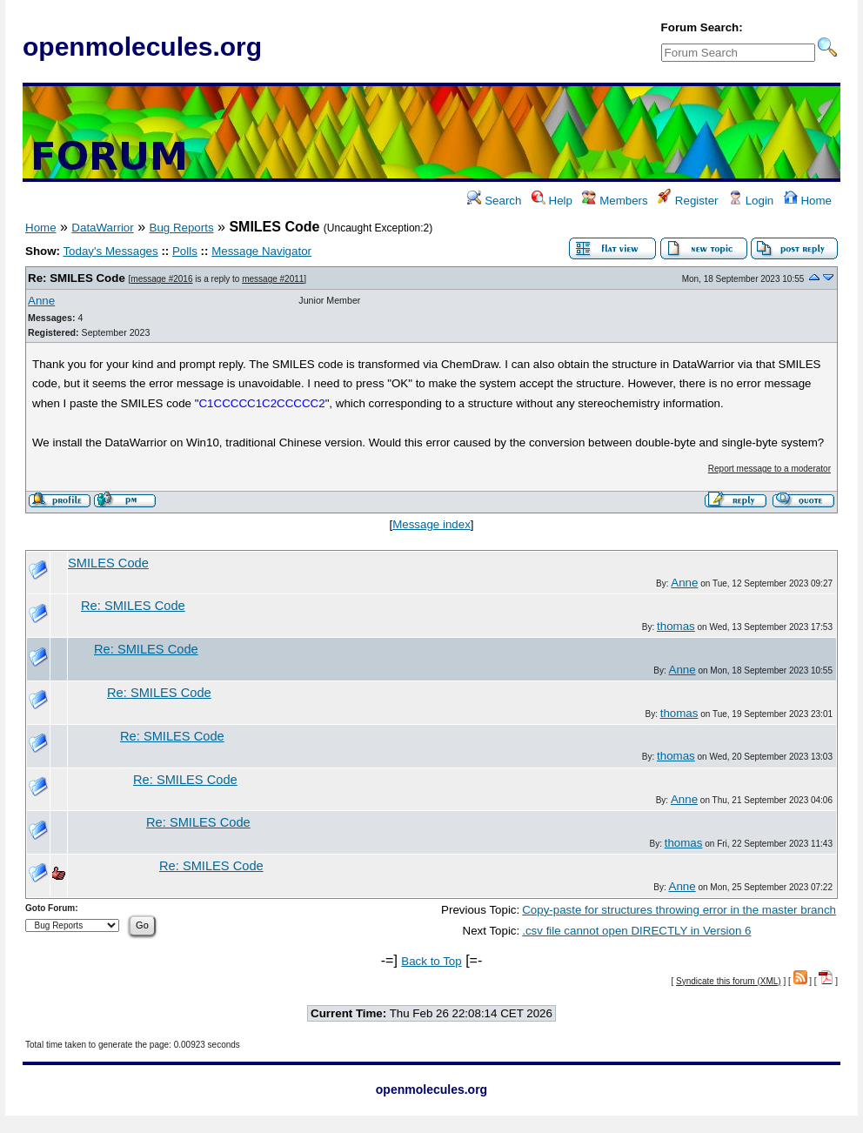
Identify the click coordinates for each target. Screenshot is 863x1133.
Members (614, 200)
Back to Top (431, 961)
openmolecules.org (142, 46)
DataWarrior (102, 227)
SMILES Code (108, 563)
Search (494, 200)
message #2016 (161, 279)
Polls (184, 251)
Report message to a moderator (769, 468)
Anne (41, 300)
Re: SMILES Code (76, 278)
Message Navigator (261, 251)
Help (552, 200)
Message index (431, 524)
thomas (676, 626)
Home (808, 200)
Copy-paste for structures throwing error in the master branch (679, 909)
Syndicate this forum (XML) (728, 981)
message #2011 (273, 279)
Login (750, 200)
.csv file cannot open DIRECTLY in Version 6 (636, 930)
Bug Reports (182, 227)
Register (688, 200)
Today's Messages (110, 251)
